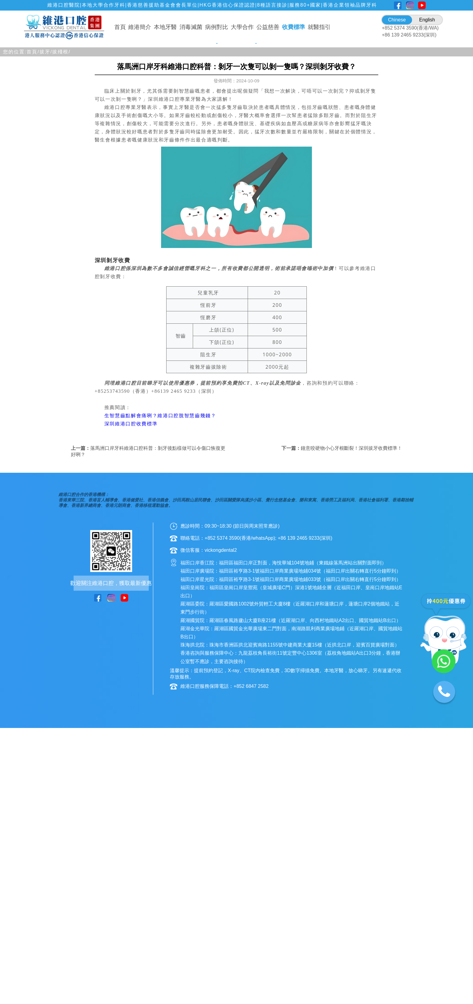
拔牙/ (46, 220)
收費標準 (293, 27)
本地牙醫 (165, 27)
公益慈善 (267, 27)
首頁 (120, 27)
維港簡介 (139, 27)
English (427, 19)
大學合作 (242, 27)
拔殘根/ (61, 220)
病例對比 (216, 27)
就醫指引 (319, 27)
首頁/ (33, 220)
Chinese (397, 19)
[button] (210, 208)
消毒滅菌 (190, 27)
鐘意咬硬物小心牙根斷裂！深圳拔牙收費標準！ (351, 616)
